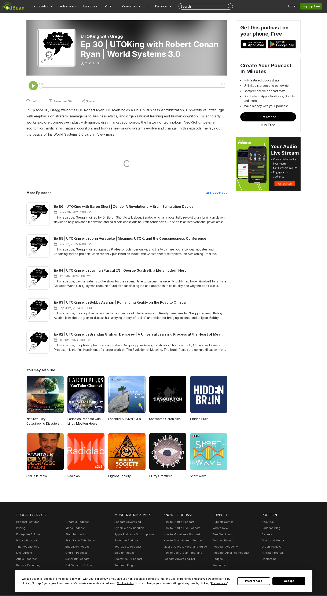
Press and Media (272, 540)
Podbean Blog (270, 528)
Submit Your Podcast (127, 559)
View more (47, 134)
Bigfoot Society (118, 476)
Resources (219, 565)
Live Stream (23, 553)
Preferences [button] (202, 583)
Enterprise (88, 6)
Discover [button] (157, 6)
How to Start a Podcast (178, 522)
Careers (267, 534)
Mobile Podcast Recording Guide (184, 547)
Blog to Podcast (124, 553)
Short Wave (198, 476)
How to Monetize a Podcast (181, 534)
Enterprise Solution (28, 534)
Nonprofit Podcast (76, 559)
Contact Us (268, 559)
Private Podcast (26, 540)
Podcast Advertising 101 (179, 559)
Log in (294, 6)
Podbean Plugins (125, 565)
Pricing (106, 6)
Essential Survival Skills (125, 419)
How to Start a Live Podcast (181, 528)
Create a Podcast (76, 522)
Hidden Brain (199, 419)
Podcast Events (222, 540)
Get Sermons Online (78, 565)
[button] (43, 6)
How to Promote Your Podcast (182, 540)
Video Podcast (74, 528)
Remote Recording (28, 565)
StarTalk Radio (36, 476)
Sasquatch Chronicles (164, 419)
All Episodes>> (217, 193)
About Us (267, 522)
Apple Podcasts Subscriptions (132, 534)
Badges (217, 559)
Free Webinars (222, 534)
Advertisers (66, 6)
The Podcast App (26, 547)
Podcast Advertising (126, 522)
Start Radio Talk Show (79, 540)
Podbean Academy (224, 547)
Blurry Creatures (160, 476)
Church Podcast (75, 553)
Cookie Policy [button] (112, 583)
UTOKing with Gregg (101, 36)
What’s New (220, 528)
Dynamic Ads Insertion (128, 528)
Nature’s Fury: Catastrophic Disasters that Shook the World (42, 422)
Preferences (253, 580)
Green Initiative (271, 547)
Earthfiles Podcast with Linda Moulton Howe (83, 421)
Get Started (268, 116)
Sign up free (312, 6)
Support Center (222, 522)
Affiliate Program (272, 553)
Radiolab (73, 476)
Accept (288, 580)
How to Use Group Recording (182, 553)
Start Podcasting (75, 534)
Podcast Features (27, 522)
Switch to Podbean (126, 540)
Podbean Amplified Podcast (230, 553)
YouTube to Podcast (126, 547)
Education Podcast (77, 547)
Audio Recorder (26, 559)
